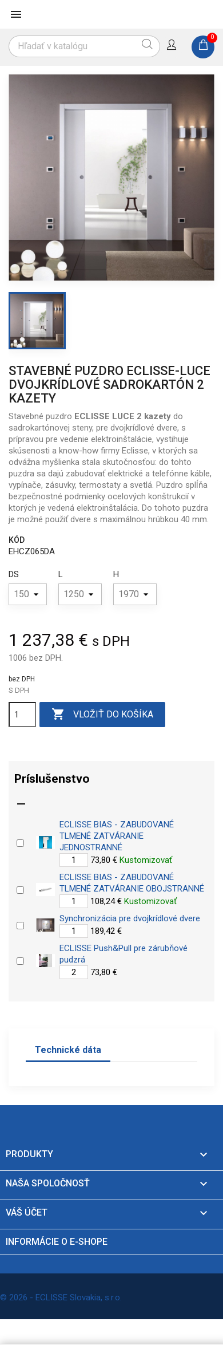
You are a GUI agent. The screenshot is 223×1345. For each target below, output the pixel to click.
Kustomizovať (146, 860)
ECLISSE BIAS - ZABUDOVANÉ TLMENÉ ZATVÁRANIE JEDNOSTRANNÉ (116, 836)
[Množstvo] (22, 714)
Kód (17, 540)
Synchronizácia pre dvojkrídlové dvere (129, 918)
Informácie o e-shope (56, 1241)
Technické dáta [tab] (68, 1049)
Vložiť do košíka (102, 714)
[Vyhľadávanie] (84, 46)
